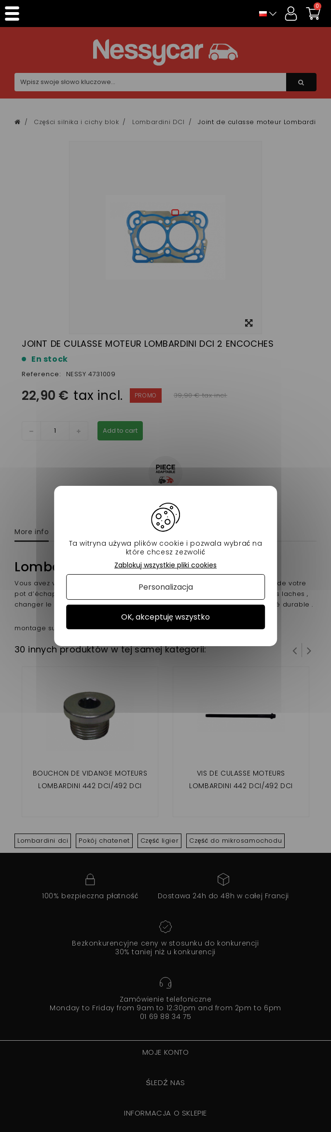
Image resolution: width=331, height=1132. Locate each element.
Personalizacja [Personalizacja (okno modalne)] (165, 587)
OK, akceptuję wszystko (165, 617)
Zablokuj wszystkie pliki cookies (165, 565)
